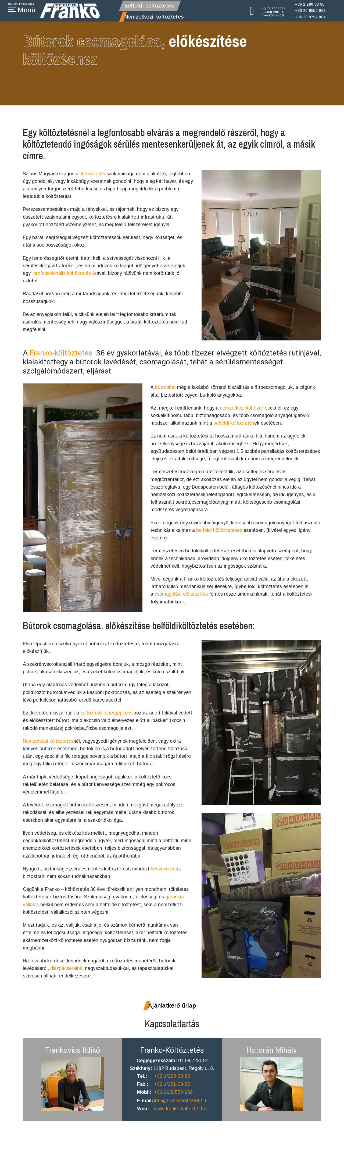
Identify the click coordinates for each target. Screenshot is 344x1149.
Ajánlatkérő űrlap (172, 1011)
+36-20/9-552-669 (173, 1098)
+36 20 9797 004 (310, 17)
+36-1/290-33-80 (172, 1082)
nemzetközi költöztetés (245, 408)
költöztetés (93, 173)
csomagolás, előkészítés (180, 597)
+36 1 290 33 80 (310, 4)
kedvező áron (165, 872)
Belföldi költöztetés (149, 6)
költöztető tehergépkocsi (107, 714)
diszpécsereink (65, 973)
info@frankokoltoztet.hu (180, 1107)
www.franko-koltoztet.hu (180, 1115)
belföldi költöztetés (233, 423)
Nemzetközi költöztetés (154, 17)
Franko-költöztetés (61, 352)
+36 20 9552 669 (310, 10)
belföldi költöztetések (219, 532)
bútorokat (165, 387)
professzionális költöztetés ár (64, 275)
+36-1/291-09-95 (172, 1090)
